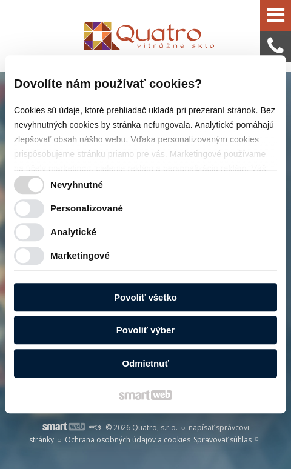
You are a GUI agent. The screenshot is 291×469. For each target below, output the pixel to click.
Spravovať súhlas (222, 439)
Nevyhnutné (76, 185)
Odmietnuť (145, 363)
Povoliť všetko (145, 297)
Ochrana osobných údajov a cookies (127, 439)
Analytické (73, 232)
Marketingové (80, 256)
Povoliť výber (145, 330)
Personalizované (86, 209)
